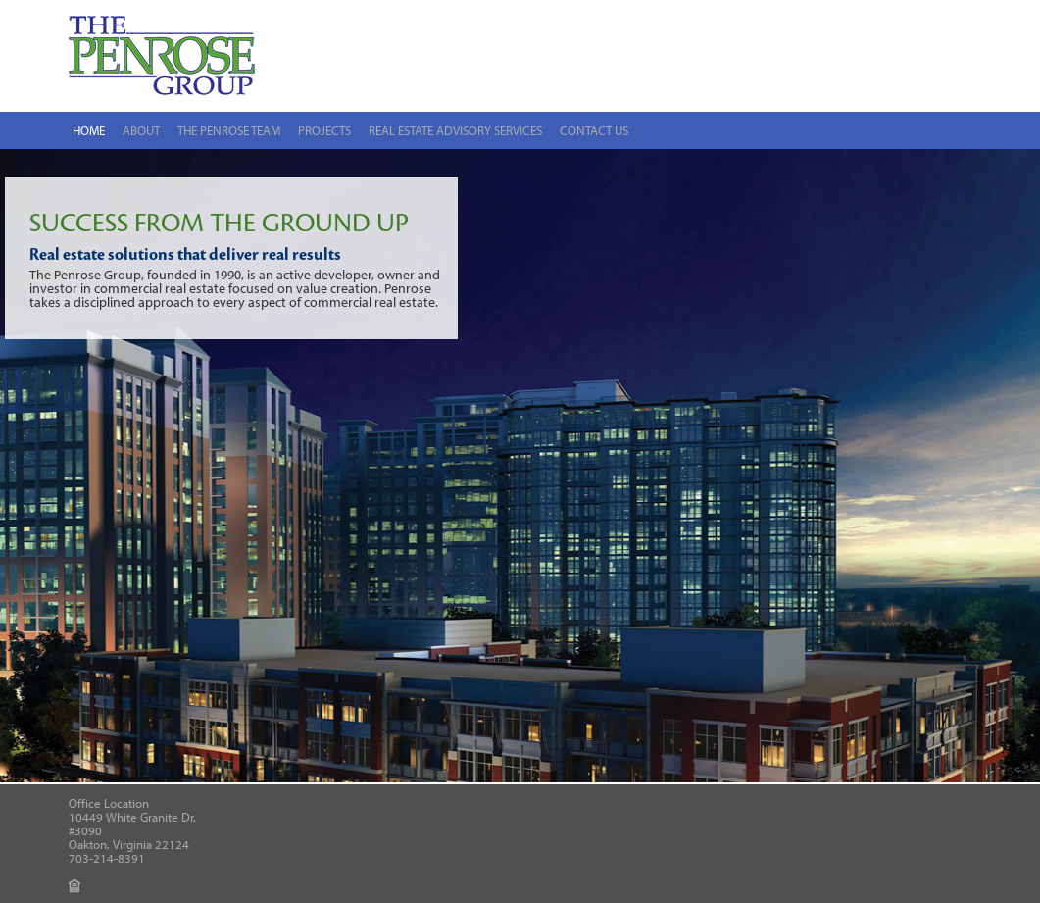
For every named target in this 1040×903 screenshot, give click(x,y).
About (141, 131)
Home (89, 131)
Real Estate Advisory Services (455, 131)
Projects (324, 131)
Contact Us (594, 131)
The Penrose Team (228, 131)
